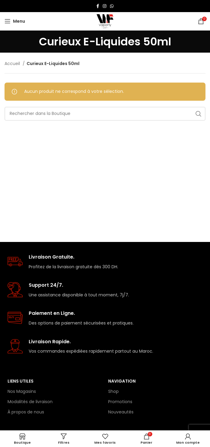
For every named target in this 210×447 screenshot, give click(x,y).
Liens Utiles (21, 381)
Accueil (13, 63)
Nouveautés (121, 412)
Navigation (122, 381)
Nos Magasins (22, 391)
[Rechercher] (105, 114)
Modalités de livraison (30, 402)
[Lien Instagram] (104, 6)
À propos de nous (26, 412)
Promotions (120, 402)
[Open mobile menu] (15, 21)
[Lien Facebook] (98, 6)
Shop (113, 391)
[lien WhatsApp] (111, 6)
